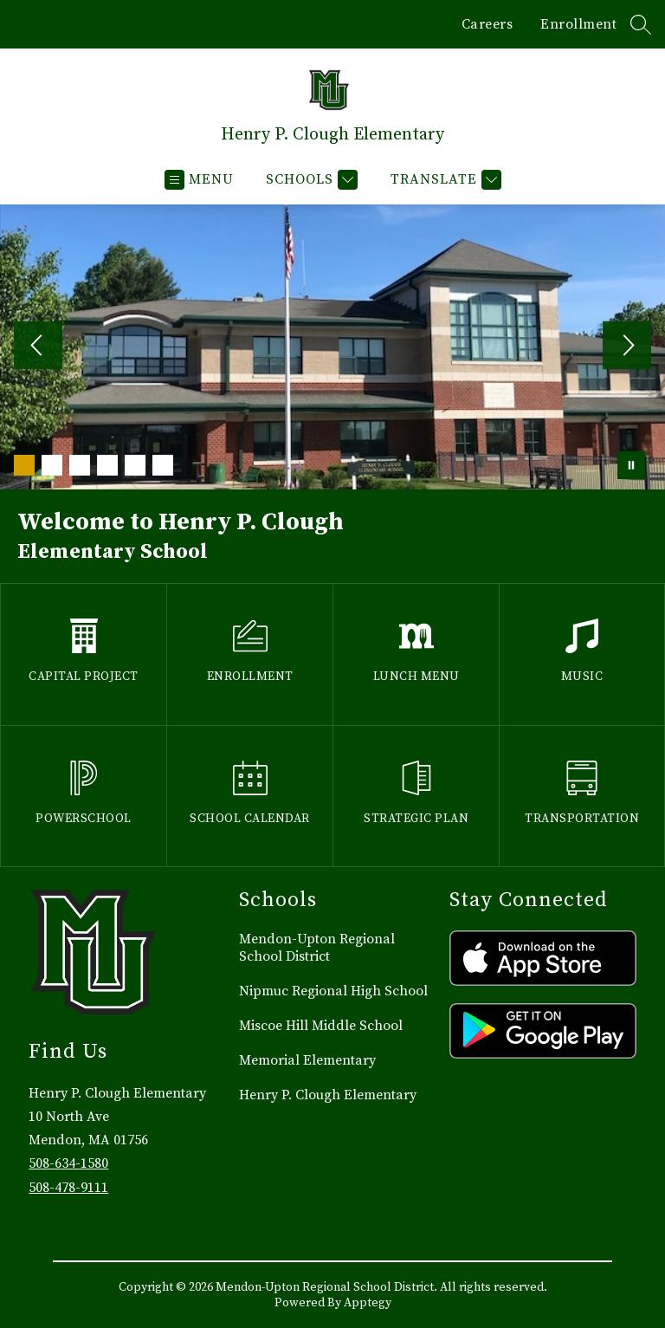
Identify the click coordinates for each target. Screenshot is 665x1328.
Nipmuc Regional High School (333, 991)
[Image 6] (162, 465)
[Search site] (640, 24)
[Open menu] (199, 180)
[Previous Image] (38, 347)
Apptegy (367, 1303)
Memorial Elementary (307, 1060)
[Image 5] (135, 465)
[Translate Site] (443, 180)
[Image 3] (79, 465)
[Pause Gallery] (631, 465)
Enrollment (578, 24)
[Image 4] (107, 465)
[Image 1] (24, 465)
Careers (487, 24)
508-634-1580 (68, 1163)
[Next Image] (627, 347)
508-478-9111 (68, 1187)
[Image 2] (52, 465)
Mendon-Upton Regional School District (317, 947)
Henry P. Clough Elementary (327, 1095)
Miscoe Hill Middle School (321, 1025)
